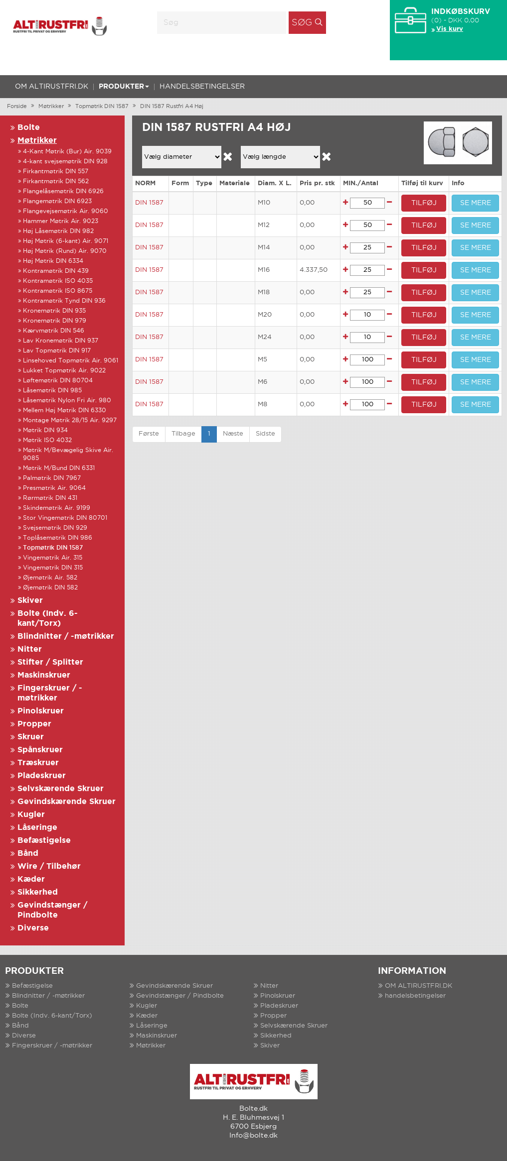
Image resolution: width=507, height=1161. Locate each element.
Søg (302, 23)
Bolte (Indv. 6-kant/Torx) (52, 1016)
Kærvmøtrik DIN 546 (53, 331)
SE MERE (475, 203)
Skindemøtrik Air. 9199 (56, 508)
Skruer (30, 737)
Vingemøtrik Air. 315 (52, 558)
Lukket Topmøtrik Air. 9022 (64, 370)
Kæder (31, 879)
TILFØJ (424, 203)
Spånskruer (40, 750)
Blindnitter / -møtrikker (65, 636)
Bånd (27, 853)
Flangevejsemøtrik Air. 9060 (65, 211)
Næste (233, 434)
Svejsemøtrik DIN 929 (55, 528)
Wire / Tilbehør (49, 866)
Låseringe (37, 827)
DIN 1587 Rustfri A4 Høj (171, 106)
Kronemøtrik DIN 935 (54, 311)
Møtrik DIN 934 (45, 430)
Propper (34, 724)
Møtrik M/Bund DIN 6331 (59, 468)
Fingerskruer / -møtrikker (52, 1045)
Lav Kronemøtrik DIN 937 (60, 341)
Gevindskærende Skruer (66, 802)
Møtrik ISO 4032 (47, 440)
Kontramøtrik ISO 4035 (58, 281)
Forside (17, 106)
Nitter (29, 649)
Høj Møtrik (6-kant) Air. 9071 (65, 241)
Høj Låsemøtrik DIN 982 (58, 231)
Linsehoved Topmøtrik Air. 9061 (70, 360)
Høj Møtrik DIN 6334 (53, 261)
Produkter (124, 87)
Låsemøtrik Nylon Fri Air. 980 (67, 400)
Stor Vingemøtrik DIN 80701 (65, 518)
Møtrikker (51, 106)
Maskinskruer (43, 675)
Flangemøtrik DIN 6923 (57, 201)
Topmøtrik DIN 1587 (102, 106)
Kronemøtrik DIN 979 (54, 321)
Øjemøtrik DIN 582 (50, 587)
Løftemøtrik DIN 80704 (58, 380)
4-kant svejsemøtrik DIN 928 (65, 161)
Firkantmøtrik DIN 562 (56, 181)
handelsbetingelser (202, 87)
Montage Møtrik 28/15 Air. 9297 (70, 420)
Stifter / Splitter (50, 662)
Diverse (33, 928)
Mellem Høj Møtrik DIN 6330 (64, 410)
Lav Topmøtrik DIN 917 (57, 350)
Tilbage (183, 434)
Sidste (265, 434)
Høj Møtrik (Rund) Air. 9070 (65, 251)
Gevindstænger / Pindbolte (180, 996)
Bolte (28, 127)
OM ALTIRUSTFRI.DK (51, 87)
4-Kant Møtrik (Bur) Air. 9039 (67, 151)
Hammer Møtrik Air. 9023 (60, 221)
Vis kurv (449, 29)
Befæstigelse (44, 840)
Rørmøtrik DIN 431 (50, 498)
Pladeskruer (41, 776)
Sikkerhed (37, 892)
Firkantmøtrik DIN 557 (55, 171)
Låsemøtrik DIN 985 (52, 390)
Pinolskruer (40, 711)
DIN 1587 (149, 203)
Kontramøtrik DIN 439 (56, 271)
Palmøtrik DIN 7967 (52, 478)
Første (149, 434)
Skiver (30, 600)
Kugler (31, 814)
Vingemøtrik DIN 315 (53, 568)
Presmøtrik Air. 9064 (54, 488)
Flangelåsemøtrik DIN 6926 (63, 191)
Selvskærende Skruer (60, 789)
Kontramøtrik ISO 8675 (57, 291)
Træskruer (38, 763)
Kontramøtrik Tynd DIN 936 (64, 301)
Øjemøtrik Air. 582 (50, 577)
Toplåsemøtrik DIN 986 (57, 538)
